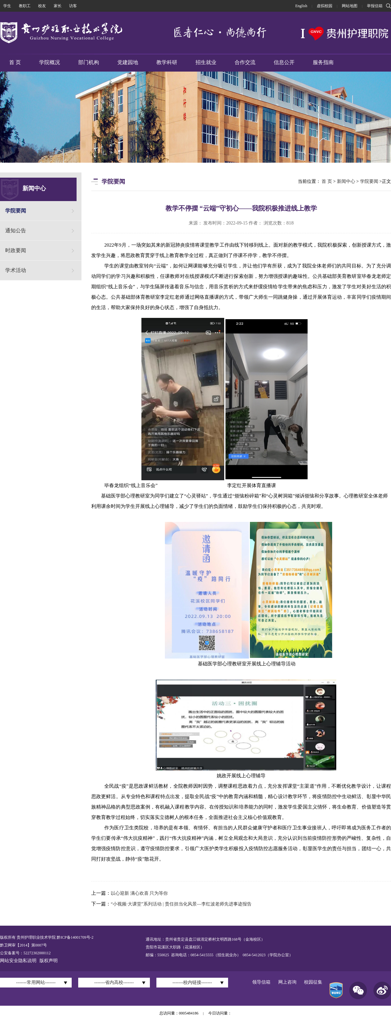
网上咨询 (287, 982)
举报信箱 (375, 6)
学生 (7, 6)
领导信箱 (261, 982)
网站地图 (349, 6)
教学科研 (166, 62)
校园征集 (313, 982)
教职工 (25, 6)
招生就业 (205, 62)
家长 (58, 6)
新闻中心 (346, 181)
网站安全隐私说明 (18, 960)
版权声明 (48, 960)
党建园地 (127, 62)
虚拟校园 (324, 6)
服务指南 (323, 62)
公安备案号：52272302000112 (25, 953)
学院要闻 (15, 210)
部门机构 (88, 62)
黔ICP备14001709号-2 (75, 937)
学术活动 (15, 270)
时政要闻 (15, 250)
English (301, 6)
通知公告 (15, 230)
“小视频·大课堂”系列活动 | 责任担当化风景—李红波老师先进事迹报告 (181, 904)
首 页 (15, 62)
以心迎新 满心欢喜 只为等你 (139, 893)
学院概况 (49, 62)
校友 (42, 6)
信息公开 (284, 62)
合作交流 (245, 62)
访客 (73, 6)
